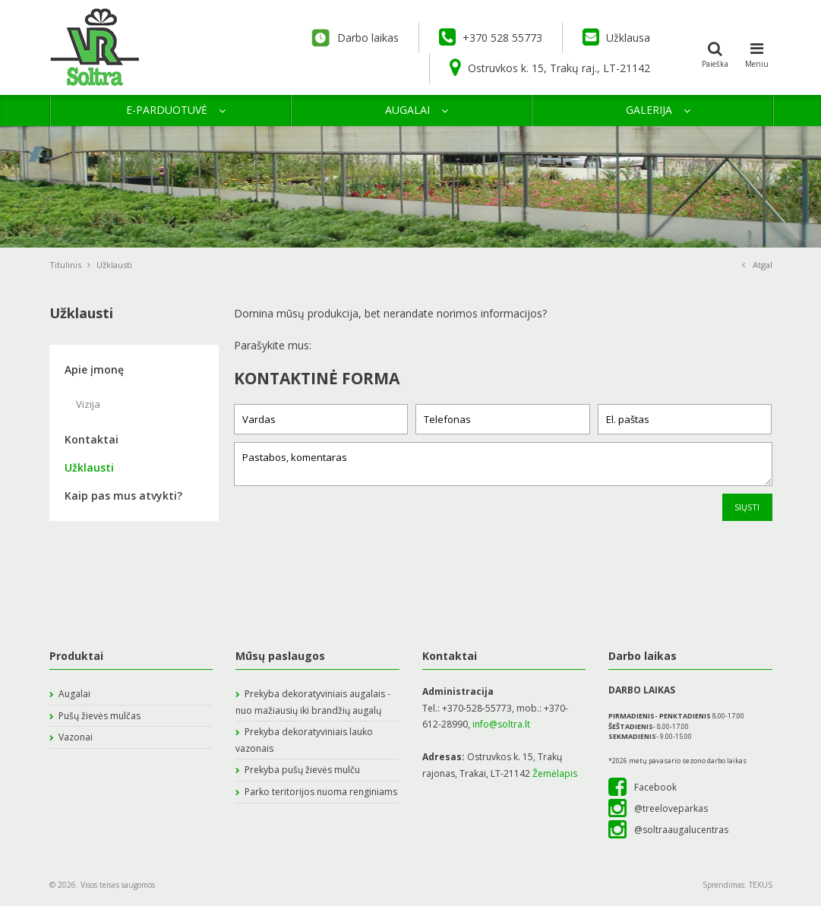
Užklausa (616, 37)
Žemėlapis (554, 773)
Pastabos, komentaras (503, 464)
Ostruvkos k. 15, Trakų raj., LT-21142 (550, 67)
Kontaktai (91, 439)
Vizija (88, 404)
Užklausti (89, 467)
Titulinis (69, 264)
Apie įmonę (94, 369)
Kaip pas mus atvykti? (123, 495)
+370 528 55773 (490, 37)
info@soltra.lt (500, 724)
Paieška (715, 53)
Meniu (757, 53)
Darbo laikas (353, 38)
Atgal (757, 264)
